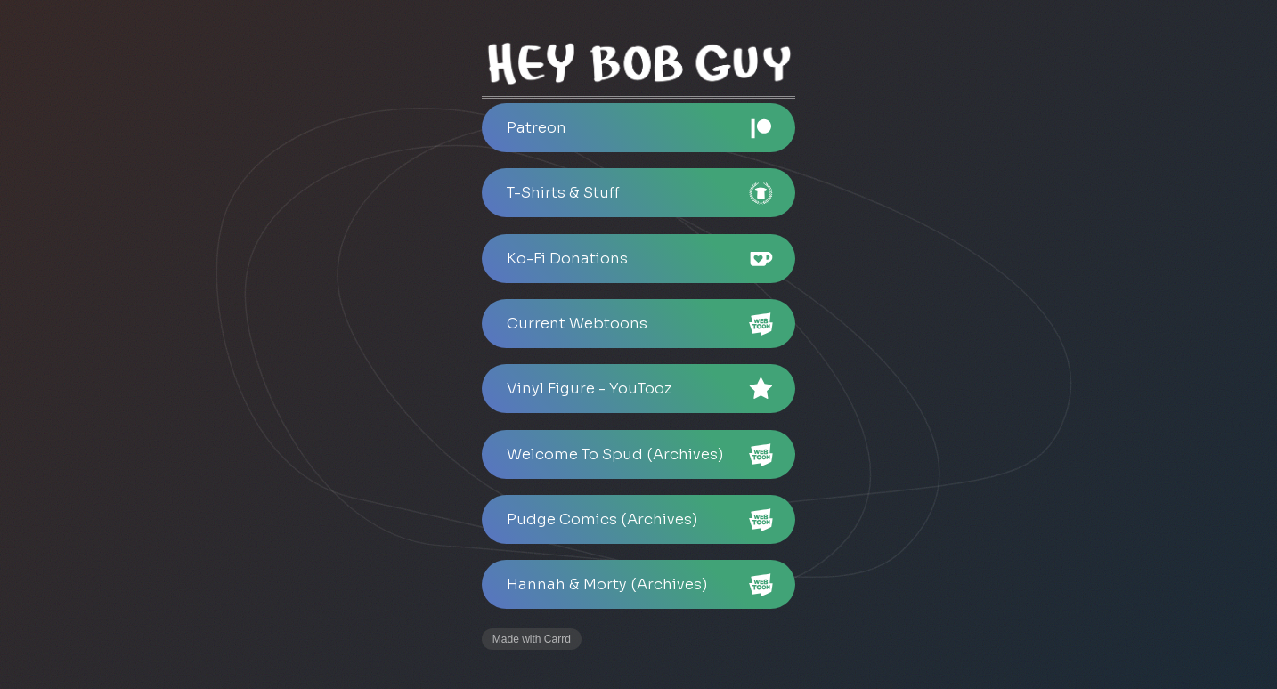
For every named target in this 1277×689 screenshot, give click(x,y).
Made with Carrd (531, 639)
